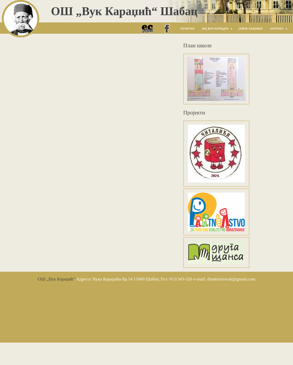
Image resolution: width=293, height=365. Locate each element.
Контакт (277, 28)
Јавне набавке (250, 28)
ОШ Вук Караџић (215, 28)
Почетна (187, 28)
